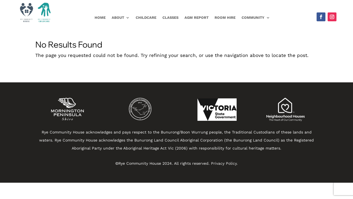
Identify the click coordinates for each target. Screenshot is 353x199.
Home (100, 18)
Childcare (146, 18)
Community (253, 18)
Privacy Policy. (224, 163)
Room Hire (225, 18)
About (118, 18)
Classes (170, 18)
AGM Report (196, 18)
